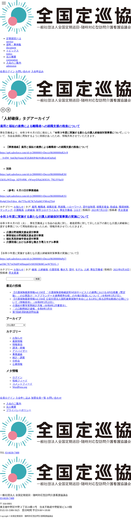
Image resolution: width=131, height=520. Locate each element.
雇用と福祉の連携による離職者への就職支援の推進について (40, 126)
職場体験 (124, 206)
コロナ (77, 210)
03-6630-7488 (12, 452)
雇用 (34, 206)
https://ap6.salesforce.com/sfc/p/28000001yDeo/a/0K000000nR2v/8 (34, 152)
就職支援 (52, 206)
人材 (86, 269)
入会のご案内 (13, 403)
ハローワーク (74, 206)
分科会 (16, 361)
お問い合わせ (23, 71)
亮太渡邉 (123, 210)
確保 (34, 269)
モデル (79, 269)
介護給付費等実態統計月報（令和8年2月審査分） (39, 305)
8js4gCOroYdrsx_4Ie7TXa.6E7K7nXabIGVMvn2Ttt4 (27, 201)
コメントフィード (22, 384)
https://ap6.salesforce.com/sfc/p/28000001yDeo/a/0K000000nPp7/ (33, 258)
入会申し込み (23, 398)
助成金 (114, 206)
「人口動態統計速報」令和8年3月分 (32, 308)
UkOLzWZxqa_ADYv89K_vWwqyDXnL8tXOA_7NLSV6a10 (31, 179)
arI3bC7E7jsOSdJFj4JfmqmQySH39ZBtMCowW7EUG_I (29, 264)
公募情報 (17, 364)
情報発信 (17, 344)
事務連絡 (17, 354)
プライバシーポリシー (18, 410)
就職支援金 (102, 206)
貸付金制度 (89, 206)
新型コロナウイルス (47, 210)
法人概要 (11, 407)
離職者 (41, 206)
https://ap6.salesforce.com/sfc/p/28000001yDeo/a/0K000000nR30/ (33, 174)
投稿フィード (19, 380)
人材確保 (30, 210)
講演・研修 (18, 347)
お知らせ (19, 206)
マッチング (6, 210)
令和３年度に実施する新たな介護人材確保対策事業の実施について (44, 216)
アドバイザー (19, 351)
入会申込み (37, 71)
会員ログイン (7, 71)
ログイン (17, 377)
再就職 (61, 206)
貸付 (71, 269)
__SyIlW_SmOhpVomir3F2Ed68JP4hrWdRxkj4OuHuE (28, 158)
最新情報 (17, 341)
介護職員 (19, 210)
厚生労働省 (66, 210)
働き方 (64, 269)
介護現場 (54, 269)
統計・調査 (18, 357)
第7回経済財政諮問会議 (25, 312)
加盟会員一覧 (38, 398)
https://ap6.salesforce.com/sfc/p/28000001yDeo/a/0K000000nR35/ (33, 196)
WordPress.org (19, 387)
